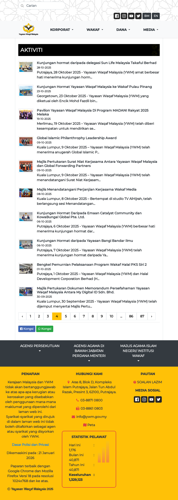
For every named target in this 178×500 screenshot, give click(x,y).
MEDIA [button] (149, 30)
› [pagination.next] (151, 316)
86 (131, 316)
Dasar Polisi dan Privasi (30, 445)
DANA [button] (122, 30)
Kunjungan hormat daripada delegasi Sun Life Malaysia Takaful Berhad (96, 63)
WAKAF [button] (94, 30)
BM (146, 16)
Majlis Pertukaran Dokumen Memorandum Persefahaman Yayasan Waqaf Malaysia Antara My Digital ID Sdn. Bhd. (93, 290)
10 (111, 316)
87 (142, 316)
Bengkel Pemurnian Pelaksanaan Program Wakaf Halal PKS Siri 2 (92, 265)
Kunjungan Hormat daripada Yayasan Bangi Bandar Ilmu (85, 241)
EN (156, 16)
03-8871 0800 (91, 400)
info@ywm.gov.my (91, 417)
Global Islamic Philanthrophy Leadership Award (77, 138)
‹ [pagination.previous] (22, 316)
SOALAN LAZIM (149, 382)
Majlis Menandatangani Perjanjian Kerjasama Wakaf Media (86, 189)
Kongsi (27, 329)
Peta (91, 425)
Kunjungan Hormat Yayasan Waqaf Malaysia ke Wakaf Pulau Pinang (94, 87)
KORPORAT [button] (60, 30)
